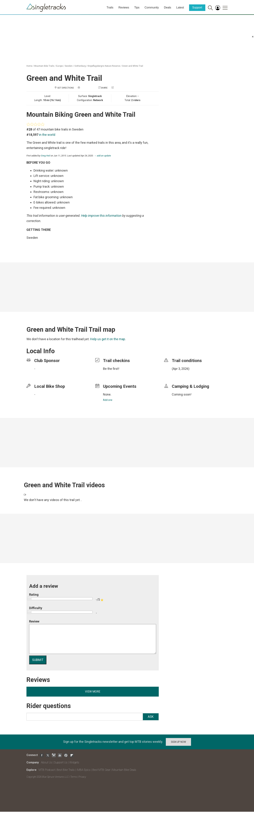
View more (92, 691)
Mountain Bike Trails (44, 66)
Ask (151, 716)
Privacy (82, 776)
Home (29, 66)
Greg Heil (45, 155)
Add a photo (87, 88)
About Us (46, 762)
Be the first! (111, 369)
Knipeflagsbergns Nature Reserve (104, 66)
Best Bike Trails (66, 770)
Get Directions (65, 88)
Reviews (123, 7)
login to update (180, 374)
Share (104, 88)
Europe (59, 66)
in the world (47, 134)
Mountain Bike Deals (124, 770)
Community (152, 7)
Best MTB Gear (101, 770)
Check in (118, 88)
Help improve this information (101, 215)
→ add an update (102, 155)
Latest (180, 7)
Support (197, 7)
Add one (107, 400)
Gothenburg (80, 66)
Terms (73, 776)
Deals (167, 7)
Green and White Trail (132, 66)
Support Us (60, 762)
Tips (137, 7)
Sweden (68, 66)
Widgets (74, 762)
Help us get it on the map (107, 339)
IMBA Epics (83, 770)
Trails (110, 7)
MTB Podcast (47, 770)
